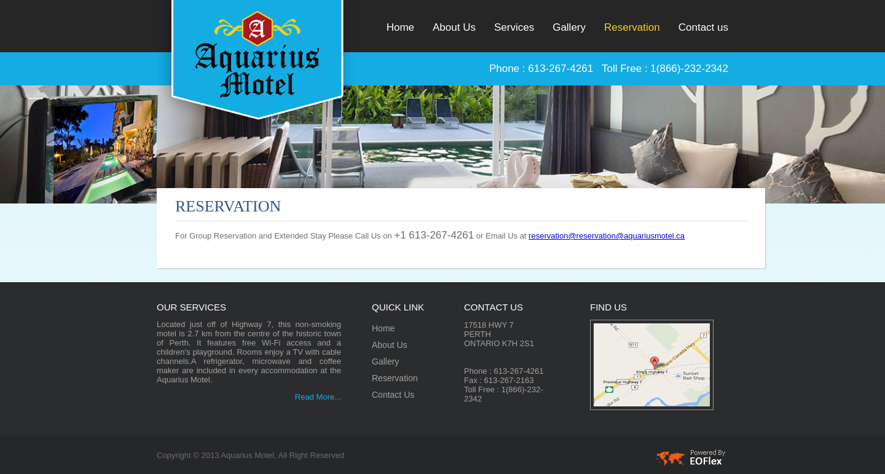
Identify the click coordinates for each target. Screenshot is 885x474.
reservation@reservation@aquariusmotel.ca (607, 235)
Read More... (318, 396)
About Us (454, 27)
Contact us (703, 27)
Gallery (569, 27)
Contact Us (393, 395)
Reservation (632, 27)
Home (400, 27)
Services (514, 27)
